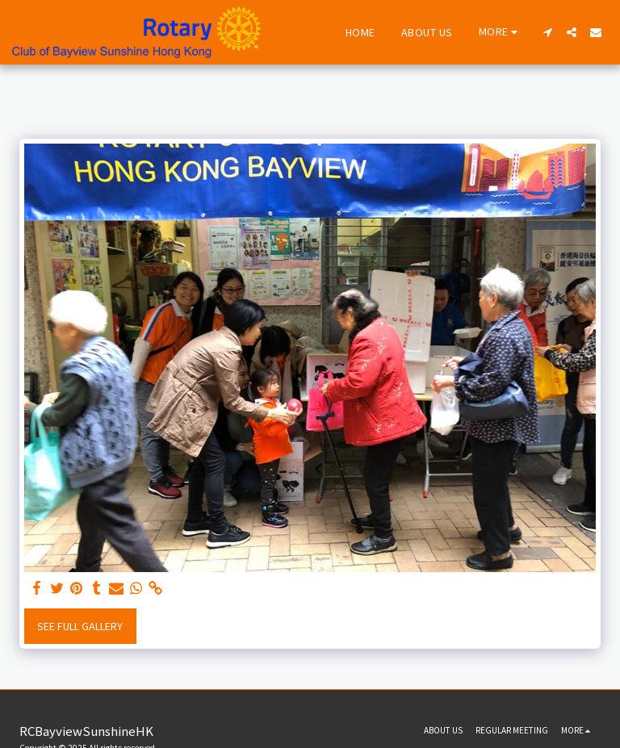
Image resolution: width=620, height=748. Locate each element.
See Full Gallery (80, 626)
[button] (547, 32)
